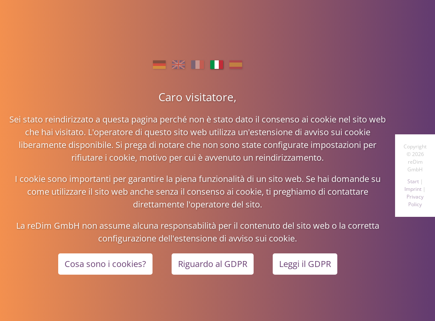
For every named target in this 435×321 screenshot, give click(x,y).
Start (413, 181)
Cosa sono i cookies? (105, 264)
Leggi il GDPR (305, 264)
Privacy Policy (415, 200)
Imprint (412, 189)
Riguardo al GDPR (212, 264)
